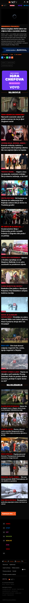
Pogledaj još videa (8, 514)
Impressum (5, 564)
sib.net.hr (14, 589)
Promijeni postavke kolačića (9, 574)
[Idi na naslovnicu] (13, 3)
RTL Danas (18, 54)
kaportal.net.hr (20, 589)
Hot (7, 532)
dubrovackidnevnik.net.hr (8, 593)
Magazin (9, 536)
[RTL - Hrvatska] (5, 579)
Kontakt (14, 571)
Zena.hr (8, 584)
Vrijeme (3, 62)
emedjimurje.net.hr (6, 589)
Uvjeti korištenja (6, 568)
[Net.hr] (12, 579)
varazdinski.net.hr (6, 591)
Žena (7, 545)
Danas (8, 524)
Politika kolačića (15, 568)
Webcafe (9, 540)
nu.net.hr (4, 595)
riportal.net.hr (14, 591)
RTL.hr (3, 584)
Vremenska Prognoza (7, 65)
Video (8, 549)
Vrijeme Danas (11, 62)
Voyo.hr (12, 584)
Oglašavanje (12, 564)
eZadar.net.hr (18, 593)
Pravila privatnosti (7, 571)
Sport (8, 528)
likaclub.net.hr (10, 595)
